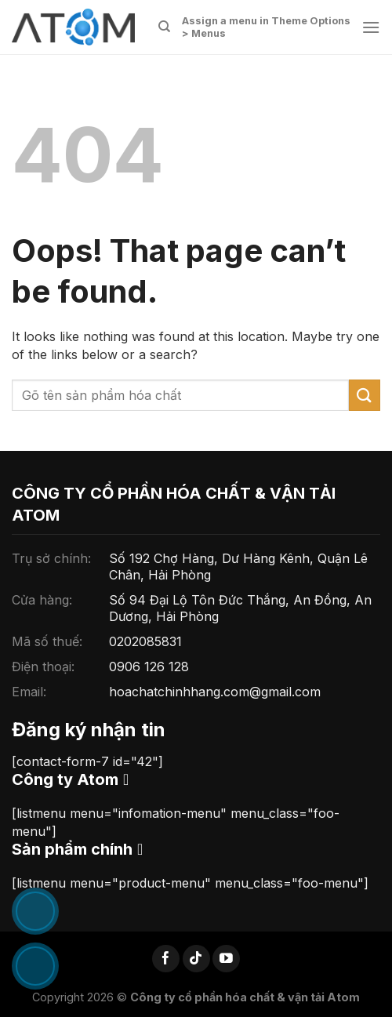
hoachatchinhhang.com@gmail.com (215, 691)
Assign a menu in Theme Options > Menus (266, 27)
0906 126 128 (149, 666)
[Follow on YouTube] (226, 958)
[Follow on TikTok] (196, 958)
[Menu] (370, 27)
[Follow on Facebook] (166, 958)
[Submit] (364, 395)
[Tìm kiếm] (164, 27)
